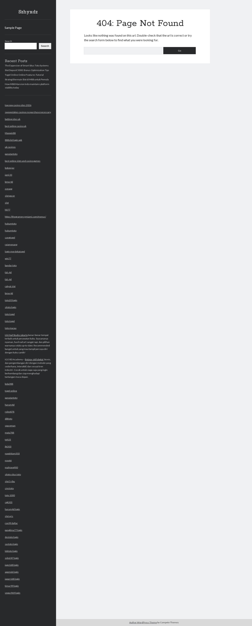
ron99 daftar (11, 523)
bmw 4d (9, 181)
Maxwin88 (10, 133)
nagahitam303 (12, 453)
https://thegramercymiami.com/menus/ (25, 216)
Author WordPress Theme (143, 622)
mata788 (9, 432)
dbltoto (8, 418)
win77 (8, 258)
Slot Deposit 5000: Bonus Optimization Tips (27, 70)
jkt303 (8, 446)
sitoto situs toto (13, 474)
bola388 (9, 383)
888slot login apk (13, 140)
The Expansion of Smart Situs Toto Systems (27, 65)
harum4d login (12, 509)
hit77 (7, 209)
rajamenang (11, 244)
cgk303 (8, 502)
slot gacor (10, 195)
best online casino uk (15, 126)
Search (8, 41)
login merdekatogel (15, 251)
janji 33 (8, 174)
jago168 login (12, 564)
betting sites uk (12, 119)
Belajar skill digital (34, 359)
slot (7, 202)
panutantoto (11, 153)
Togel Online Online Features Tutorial (24, 74)
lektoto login (11, 551)
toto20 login (11, 300)
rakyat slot (10, 286)
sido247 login (12, 558)
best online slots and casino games (22, 160)
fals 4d (8, 272)
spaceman (10, 425)
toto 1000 (10, 495)
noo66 (8, 460)
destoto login (11, 537)
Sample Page (13, 27)
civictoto (9, 488)
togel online (11, 390)
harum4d (9, 404)
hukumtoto (10, 223)
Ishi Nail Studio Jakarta (16, 335)
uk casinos (10, 147)
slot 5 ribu (10, 481)
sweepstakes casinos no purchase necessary (28, 112)
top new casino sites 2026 (18, 105)
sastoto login (11, 544)
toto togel (10, 314)
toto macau (10, 328)
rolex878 (9, 411)
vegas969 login (12, 592)
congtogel (10, 237)
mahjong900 (11, 467)
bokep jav (9, 167)
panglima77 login (13, 530)
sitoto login (10, 307)
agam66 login (12, 571)
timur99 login (12, 585)
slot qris (9, 516)
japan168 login (12, 578)
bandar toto (11, 265)
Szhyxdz (28, 12)
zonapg (8, 188)
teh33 (8, 439)
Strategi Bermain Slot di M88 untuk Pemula (27, 79)
